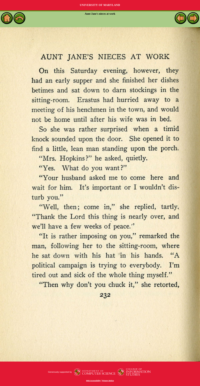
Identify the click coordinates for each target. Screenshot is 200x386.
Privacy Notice (108, 381)
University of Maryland (100, 5)
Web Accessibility (93, 381)
